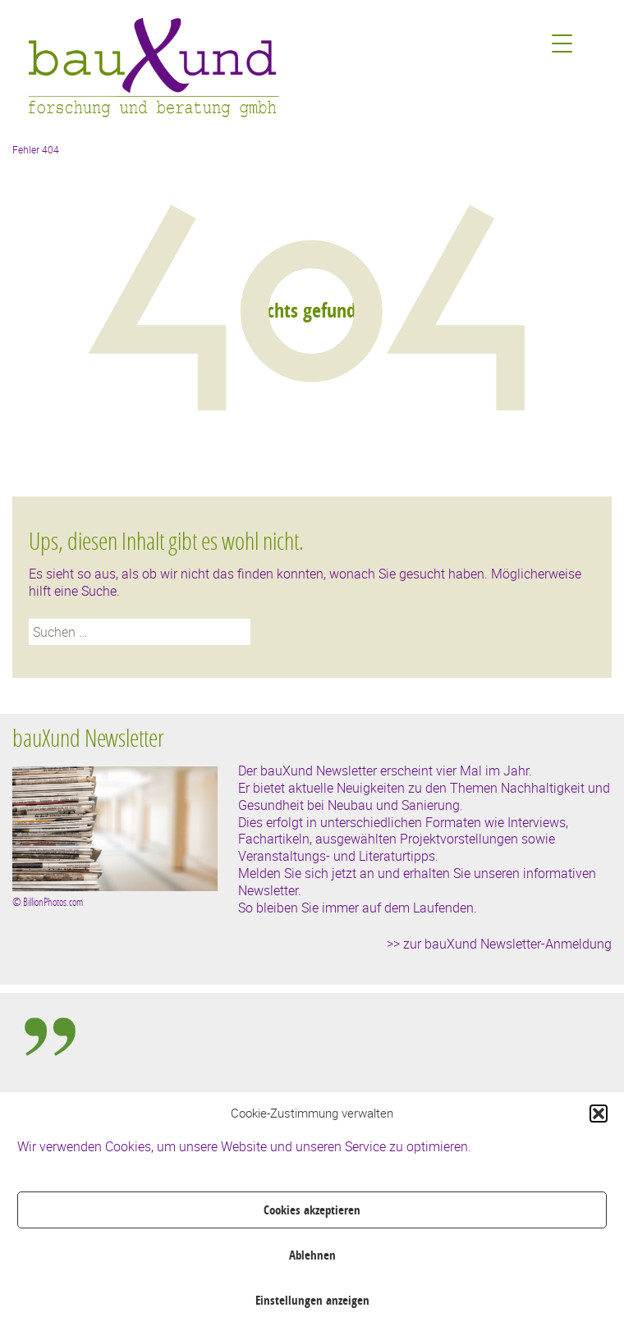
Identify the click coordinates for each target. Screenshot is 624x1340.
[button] (598, 1113)
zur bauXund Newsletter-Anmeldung (507, 944)
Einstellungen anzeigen (312, 1300)
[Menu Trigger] (562, 43)
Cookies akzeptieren (312, 1210)
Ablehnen (312, 1255)
